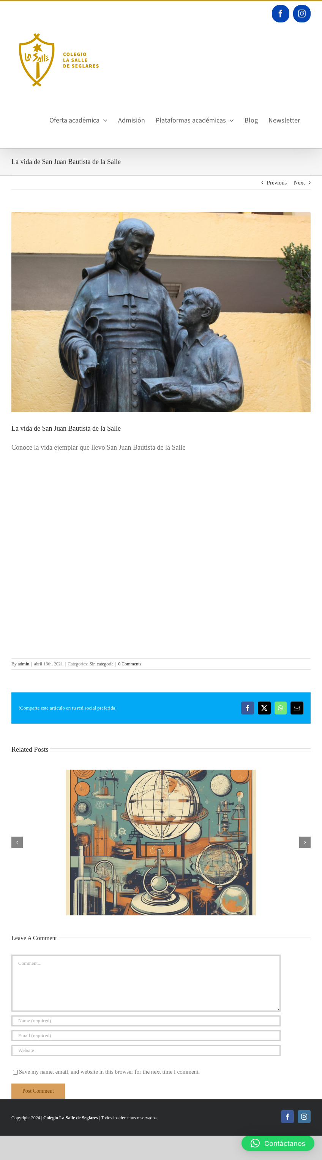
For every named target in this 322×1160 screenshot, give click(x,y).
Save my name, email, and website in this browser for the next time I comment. (109, 1072)
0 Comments (129, 664)
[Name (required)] (146, 1020)
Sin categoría (102, 664)
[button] (278, 1143)
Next (299, 183)
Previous (277, 183)
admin (23, 664)
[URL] (146, 1050)
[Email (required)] (146, 1035)
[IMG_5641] (161, 312)
